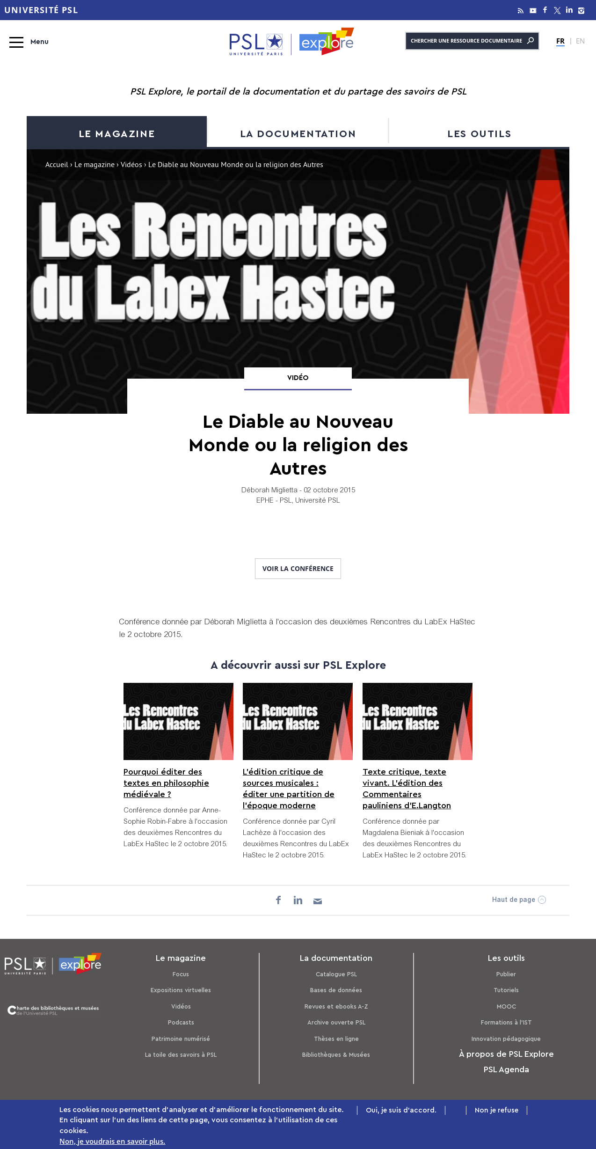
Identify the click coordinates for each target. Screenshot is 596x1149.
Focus (181, 974)
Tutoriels (506, 990)
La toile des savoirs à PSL (181, 1055)
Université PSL (41, 10)
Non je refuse (496, 1112)
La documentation (298, 134)
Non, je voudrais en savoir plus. (112, 1143)
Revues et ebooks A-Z (336, 1006)
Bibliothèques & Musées (336, 1055)
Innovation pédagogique (506, 1039)
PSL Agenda (506, 1069)
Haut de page (513, 900)
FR (560, 40)
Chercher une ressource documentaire (472, 41)
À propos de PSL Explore (506, 1054)
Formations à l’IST (506, 1022)
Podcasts (181, 1022)
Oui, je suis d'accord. (401, 1112)
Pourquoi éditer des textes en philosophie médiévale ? (166, 783)
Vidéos (131, 165)
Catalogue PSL (336, 974)
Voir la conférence (298, 568)
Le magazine (117, 134)
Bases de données (336, 990)
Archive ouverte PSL (336, 1022)
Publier (506, 974)
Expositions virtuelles (181, 990)
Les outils (479, 134)
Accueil (56, 165)
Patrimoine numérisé (181, 1039)
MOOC (506, 1006)
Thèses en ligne (336, 1039)
